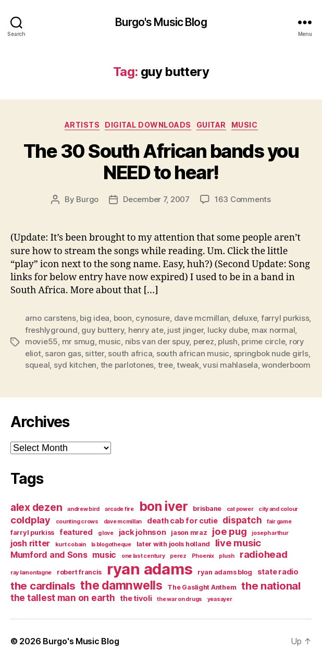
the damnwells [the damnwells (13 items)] (121, 585)
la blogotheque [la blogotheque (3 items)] (111, 544)
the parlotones (127, 365)
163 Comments (243, 199)
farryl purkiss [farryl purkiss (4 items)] (32, 532)
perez (203, 341)
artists (82, 124)
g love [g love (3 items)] (106, 533)
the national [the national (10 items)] (271, 585)
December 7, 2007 (156, 199)
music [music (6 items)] (104, 554)
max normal (273, 330)
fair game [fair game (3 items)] (279, 521)
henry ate (146, 330)
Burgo (87, 199)
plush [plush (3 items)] (226, 556)
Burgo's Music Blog (160, 22)
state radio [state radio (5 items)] (278, 572)
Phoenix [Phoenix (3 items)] (203, 556)
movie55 (41, 341)
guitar (211, 124)
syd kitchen (75, 365)
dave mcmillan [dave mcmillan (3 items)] (123, 521)
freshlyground (51, 330)
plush (228, 341)
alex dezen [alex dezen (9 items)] (36, 507)
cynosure (152, 318)
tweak (188, 365)
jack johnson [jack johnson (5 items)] (142, 532)
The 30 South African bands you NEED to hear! (161, 162)
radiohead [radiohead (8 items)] (264, 554)
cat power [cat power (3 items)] (240, 509)
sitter (94, 353)
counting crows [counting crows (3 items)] (77, 521)
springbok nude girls (270, 353)
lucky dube (227, 330)
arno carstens (50, 318)
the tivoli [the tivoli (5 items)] (136, 598)
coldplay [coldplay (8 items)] (30, 520)
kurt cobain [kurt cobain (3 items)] (70, 544)
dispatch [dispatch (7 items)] (242, 520)
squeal (37, 365)
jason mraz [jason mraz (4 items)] (189, 532)
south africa (130, 353)
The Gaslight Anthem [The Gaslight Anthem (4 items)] (201, 587)
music (244, 124)
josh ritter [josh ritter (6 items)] (30, 543)
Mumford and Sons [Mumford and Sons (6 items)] (49, 554)
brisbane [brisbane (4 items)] (207, 508)
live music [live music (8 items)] (238, 542)
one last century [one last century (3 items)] (143, 556)
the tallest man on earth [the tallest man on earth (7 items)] (62, 597)
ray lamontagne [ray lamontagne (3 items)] (31, 572)
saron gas (63, 353)
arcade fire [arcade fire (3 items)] (119, 509)
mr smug (78, 341)
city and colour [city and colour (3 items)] (278, 509)
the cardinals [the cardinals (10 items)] (43, 585)
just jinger (185, 330)
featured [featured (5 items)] (76, 532)
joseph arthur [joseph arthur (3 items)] (270, 533)
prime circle (263, 341)
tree (165, 365)
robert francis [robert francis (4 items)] (79, 572)
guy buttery (102, 330)
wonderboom (286, 365)
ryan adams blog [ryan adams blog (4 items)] (224, 572)
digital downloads (148, 124)
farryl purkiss (285, 318)
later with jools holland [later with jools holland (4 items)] (173, 544)
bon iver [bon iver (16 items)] (163, 506)
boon (123, 318)
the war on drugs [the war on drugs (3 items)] (179, 599)
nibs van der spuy (157, 341)
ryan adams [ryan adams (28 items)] (149, 569)
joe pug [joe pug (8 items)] (229, 531)
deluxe (244, 318)
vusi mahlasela (230, 365)
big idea (94, 318)
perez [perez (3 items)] (178, 556)
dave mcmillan (201, 318)
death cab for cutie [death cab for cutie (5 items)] (182, 521)
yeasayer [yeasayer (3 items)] (219, 599)
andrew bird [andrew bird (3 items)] (83, 509)
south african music (192, 353)
